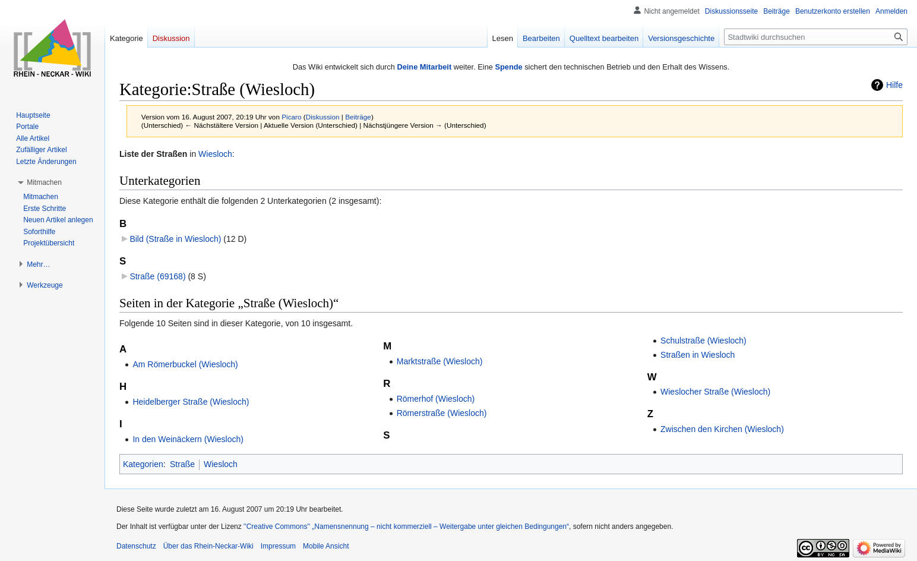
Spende (508, 66)
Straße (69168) (157, 276)
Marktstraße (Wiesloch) (440, 361)
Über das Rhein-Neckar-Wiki (208, 546)
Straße (182, 464)
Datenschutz (136, 546)
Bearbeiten (541, 38)
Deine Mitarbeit (424, 66)
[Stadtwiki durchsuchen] (815, 37)
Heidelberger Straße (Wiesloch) (190, 401)
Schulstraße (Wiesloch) (703, 340)
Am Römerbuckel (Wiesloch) (185, 364)
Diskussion (323, 117)
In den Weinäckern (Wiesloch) (187, 439)
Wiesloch (215, 154)
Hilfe (894, 85)
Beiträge (358, 117)
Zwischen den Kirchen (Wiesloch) (722, 429)
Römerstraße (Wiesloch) (442, 413)
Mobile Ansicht (326, 546)
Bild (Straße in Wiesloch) (175, 239)
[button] (44, 182)
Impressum (278, 546)
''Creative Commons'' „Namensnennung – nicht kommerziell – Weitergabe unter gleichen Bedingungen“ (406, 526)
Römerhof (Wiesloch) (436, 399)
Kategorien (143, 464)
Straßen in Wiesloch (697, 355)
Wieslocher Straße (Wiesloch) (715, 391)
